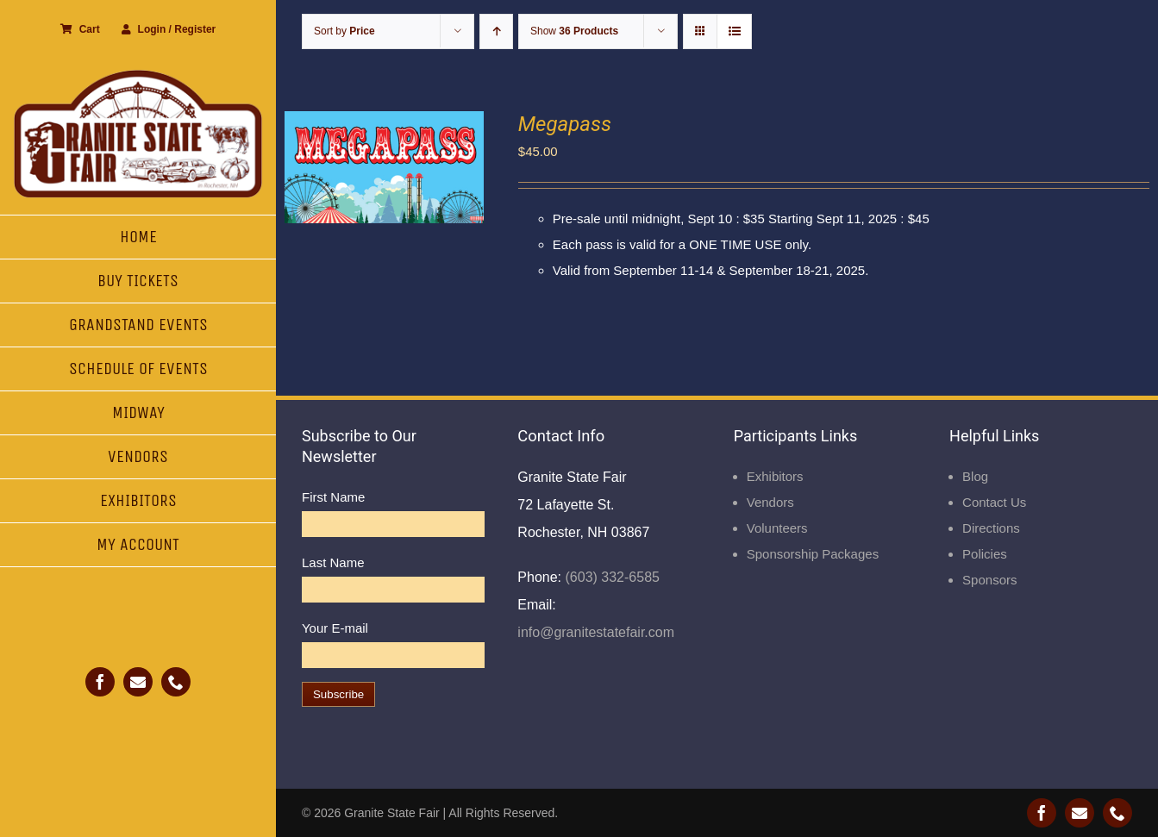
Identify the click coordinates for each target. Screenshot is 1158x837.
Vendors (770, 502)
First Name (333, 497)
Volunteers (777, 528)
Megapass (564, 124)
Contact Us (994, 502)
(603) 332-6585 (610, 577)
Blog (975, 476)
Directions (991, 528)
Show (574, 31)
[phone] (176, 681)
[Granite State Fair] (138, 75)
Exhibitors (775, 476)
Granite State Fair (392, 813)
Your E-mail (335, 628)
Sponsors (989, 579)
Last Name (333, 562)
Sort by (344, 31)
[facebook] (100, 681)
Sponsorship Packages (813, 554)
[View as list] (734, 31)
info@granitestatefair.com (595, 632)
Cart (80, 29)
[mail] (138, 681)
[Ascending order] (496, 31)
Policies (984, 554)
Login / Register (169, 29)
